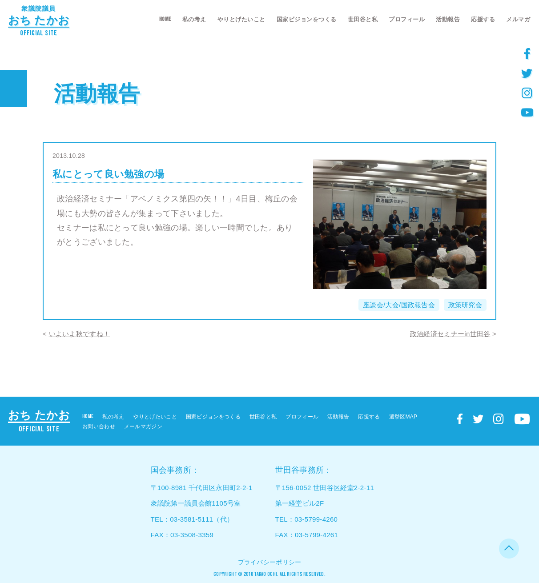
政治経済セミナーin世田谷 (450, 334)
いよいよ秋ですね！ (79, 334)
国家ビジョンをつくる (307, 19)
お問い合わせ (98, 426)
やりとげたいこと (241, 19)
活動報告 (448, 19)
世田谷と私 (363, 19)
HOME (165, 19)
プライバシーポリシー (270, 562)
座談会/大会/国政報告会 (399, 305)
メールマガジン (143, 426)
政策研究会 (465, 305)
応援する (483, 19)
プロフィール (407, 19)
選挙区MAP (403, 417)
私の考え (194, 19)
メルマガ (518, 19)
